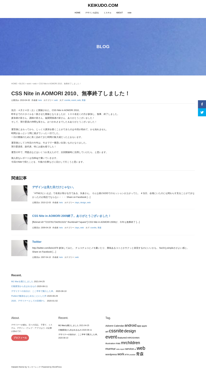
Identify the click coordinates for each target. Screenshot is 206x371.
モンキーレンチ (34, 367)
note (129, 13)
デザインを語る (92, 13)
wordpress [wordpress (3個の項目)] (111, 354)
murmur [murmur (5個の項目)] (110, 348)
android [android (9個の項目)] (130, 325)
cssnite (67, 100)
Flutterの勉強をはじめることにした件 (29, 296)
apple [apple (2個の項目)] (144, 326)
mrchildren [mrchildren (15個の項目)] (130, 342)
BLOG (22, 84)
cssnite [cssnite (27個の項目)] (116, 330)
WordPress (57, 367)
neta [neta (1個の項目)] (118, 349)
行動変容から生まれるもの (23, 286)
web (35, 84)
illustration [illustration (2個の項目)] (110, 343)
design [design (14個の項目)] (130, 331)
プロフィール (20, 337)
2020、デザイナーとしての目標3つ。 (28, 301)
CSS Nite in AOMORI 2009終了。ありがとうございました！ (71, 216)
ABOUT (119, 13)
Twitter (37, 241)
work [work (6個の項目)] (120, 354)
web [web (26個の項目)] (141, 348)
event (73, 100)
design (83, 202)
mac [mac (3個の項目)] (118, 343)
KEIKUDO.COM (103, 5)
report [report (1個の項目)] (122, 349)
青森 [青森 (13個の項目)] (140, 354)
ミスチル (107, 13)
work (29, 84)
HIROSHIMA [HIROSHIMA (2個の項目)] (133, 338)
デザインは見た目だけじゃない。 (54, 187)
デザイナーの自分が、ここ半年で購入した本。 (33, 291)
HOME (77, 13)
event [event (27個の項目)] (111, 336)
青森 (84, 100)
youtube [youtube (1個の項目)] (132, 355)
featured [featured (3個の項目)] (122, 337)
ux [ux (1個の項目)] (135, 349)
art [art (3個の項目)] (106, 331)
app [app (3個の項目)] (139, 325)
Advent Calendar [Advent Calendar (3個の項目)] (114, 325)
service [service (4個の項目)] (129, 348)
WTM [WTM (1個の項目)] (127, 355)
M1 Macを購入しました (22, 281)
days (77, 202)
